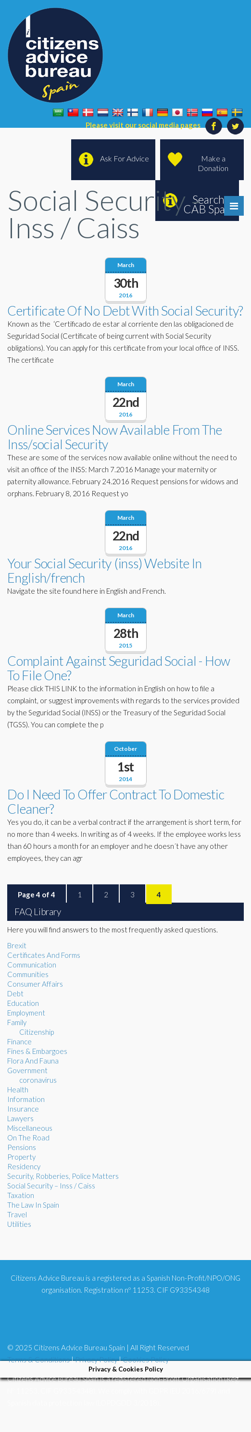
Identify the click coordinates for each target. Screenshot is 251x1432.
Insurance (23, 1108)
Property (21, 1156)
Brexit (16, 945)
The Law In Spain (33, 1204)
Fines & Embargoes (37, 1051)
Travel (17, 1214)
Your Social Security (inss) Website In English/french (104, 570)
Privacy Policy (96, 1359)
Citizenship (36, 1032)
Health (17, 1089)
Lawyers (20, 1118)
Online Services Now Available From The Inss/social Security (114, 437)
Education (23, 1003)
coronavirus (38, 1080)
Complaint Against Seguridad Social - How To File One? (118, 668)
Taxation (20, 1195)
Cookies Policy (146, 1359)
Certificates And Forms (43, 955)
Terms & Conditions (38, 1359)
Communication (31, 964)
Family (16, 1022)
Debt (15, 993)
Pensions (21, 1147)
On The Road (28, 1137)
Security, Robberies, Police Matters (63, 1176)
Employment (26, 1012)
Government (27, 1070)
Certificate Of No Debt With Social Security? (125, 310)
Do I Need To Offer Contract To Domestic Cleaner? (115, 801)
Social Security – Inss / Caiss (51, 1185)
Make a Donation (213, 163)
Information (26, 1099)
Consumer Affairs (35, 983)
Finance (19, 1041)
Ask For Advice (124, 158)
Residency (23, 1166)
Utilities (19, 1224)
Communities (28, 974)
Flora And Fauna (33, 1060)
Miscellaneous (29, 1128)
